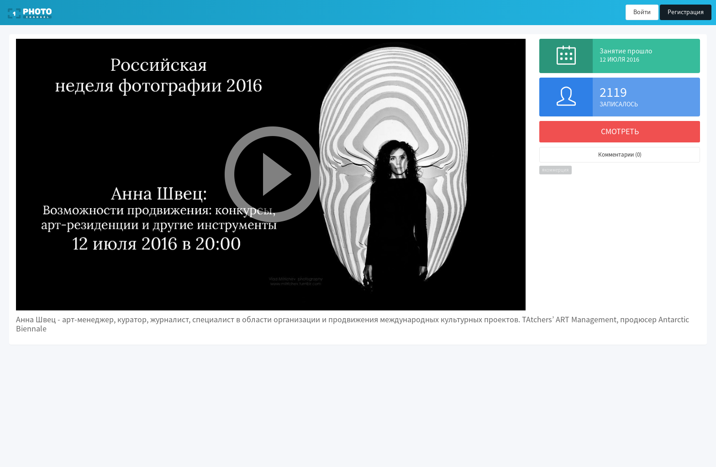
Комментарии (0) (620, 154)
